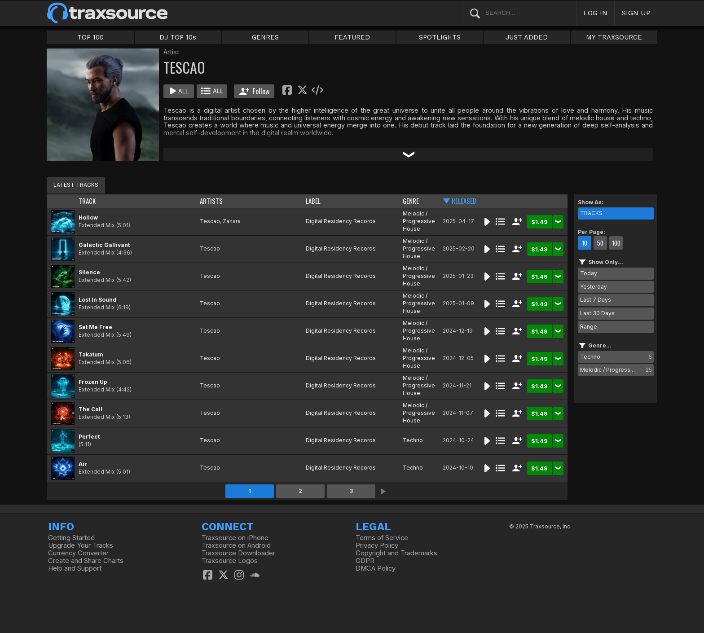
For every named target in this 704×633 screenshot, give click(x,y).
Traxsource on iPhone (235, 538)
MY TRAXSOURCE (614, 37)
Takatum (91, 354)
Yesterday (593, 286)
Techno (413, 440)
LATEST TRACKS (75, 184)
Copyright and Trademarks (396, 553)
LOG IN (595, 13)
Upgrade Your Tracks (80, 545)
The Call (90, 409)
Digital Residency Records (341, 221)
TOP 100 (90, 37)
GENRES (265, 37)
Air (83, 464)
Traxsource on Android (236, 545)
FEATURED (352, 37)
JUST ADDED (527, 37)
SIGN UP (636, 13)
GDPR (365, 561)
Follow (254, 91)
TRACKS (591, 213)
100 (616, 242)
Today (588, 273)
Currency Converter (78, 553)
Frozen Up (93, 381)
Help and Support (74, 568)
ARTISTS (211, 201)
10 (584, 242)
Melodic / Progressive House (419, 221)
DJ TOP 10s (177, 37)
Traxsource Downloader (238, 553)
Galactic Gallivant (104, 245)
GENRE (411, 201)
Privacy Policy (377, 545)
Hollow (88, 217)
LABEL (313, 201)
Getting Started (71, 538)
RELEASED (464, 201)
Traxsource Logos (230, 561)
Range (588, 326)
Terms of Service (382, 538)
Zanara (232, 221)
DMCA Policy (376, 568)
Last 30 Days (597, 313)
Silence (89, 272)
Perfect (89, 436)
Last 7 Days (595, 299)
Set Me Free (95, 327)
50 (600, 242)
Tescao (210, 221)
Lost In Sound (97, 299)
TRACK (87, 201)
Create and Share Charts (85, 561)
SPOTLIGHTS (440, 37)
